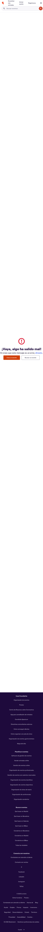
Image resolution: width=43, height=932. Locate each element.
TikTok (21, 886)
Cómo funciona (17, 898)
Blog (36, 902)
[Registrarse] (32, 3)
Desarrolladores (17, 912)
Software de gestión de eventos (21, 756)
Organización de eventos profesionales (21, 770)
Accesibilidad (21, 917)
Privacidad (12, 917)
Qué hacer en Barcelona (21, 816)
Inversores (33, 907)
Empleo (12, 907)
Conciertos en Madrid (21, 835)
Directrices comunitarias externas (21, 724)
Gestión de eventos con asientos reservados (21, 775)
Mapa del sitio (21, 744)
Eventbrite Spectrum (21, 719)
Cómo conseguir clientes (21, 729)
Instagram (21, 881)
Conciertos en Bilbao (21, 840)
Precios (21, 705)
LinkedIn (21, 877)
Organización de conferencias (21, 794)
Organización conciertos (21, 799)
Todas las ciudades (21, 845)
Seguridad (7, 912)
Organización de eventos (21, 700)
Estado (27, 912)
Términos (34, 912)
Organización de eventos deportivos (21, 785)
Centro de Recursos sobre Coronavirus (21, 710)
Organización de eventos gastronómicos (21, 739)
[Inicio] (3, 3)
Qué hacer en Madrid (21, 811)
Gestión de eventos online (21, 765)
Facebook (21, 872)
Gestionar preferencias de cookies (28, 922)
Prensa (19, 907)
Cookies (29, 917)
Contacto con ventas (21, 862)
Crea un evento (12, 358)
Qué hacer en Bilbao (21, 826)
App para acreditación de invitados (21, 714)
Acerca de (30, 902)
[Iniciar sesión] (21, 3)
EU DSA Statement (10, 922)
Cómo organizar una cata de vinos (21, 734)
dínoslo (38, 352)
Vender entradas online (21, 760)
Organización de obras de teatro (21, 790)
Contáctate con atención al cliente (21, 857)
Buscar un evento (30, 358)
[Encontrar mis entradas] (11, 3)
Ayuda (6, 907)
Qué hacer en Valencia (22, 821)
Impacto (25, 907)
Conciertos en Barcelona (21, 831)
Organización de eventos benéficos (21, 780)
